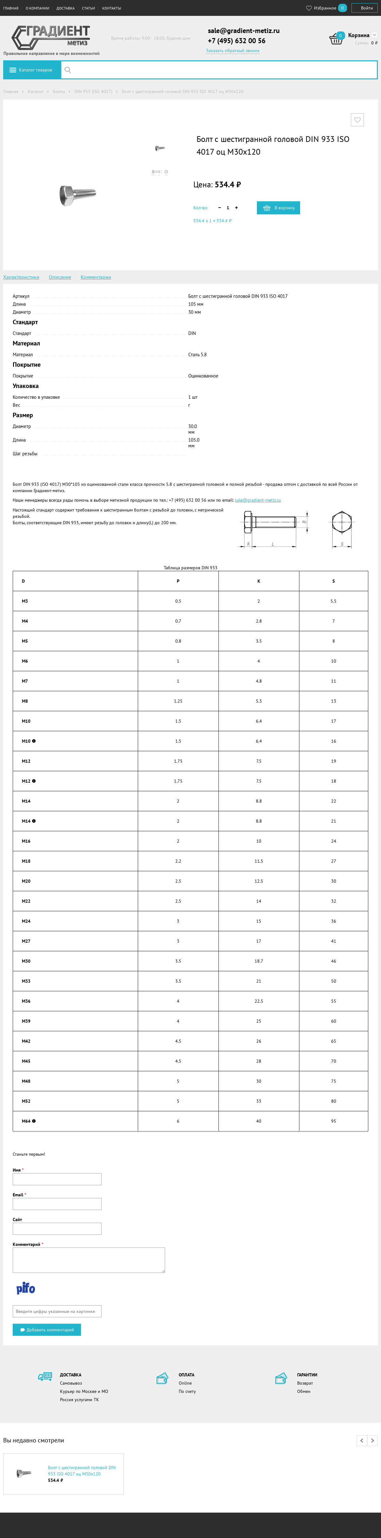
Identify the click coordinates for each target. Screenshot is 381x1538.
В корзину (285, 208)
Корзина (359, 35)
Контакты (111, 8)
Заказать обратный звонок (233, 50)
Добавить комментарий (47, 1330)
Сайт (17, 1219)
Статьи (88, 8)
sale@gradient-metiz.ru (244, 30)
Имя (18, 1170)
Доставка (66, 8)
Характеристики (21, 277)
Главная (10, 8)
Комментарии (96, 277)
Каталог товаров (35, 70)
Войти (367, 8)
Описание (60, 277)
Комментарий (28, 1244)
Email (19, 1195)
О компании (37, 8)
